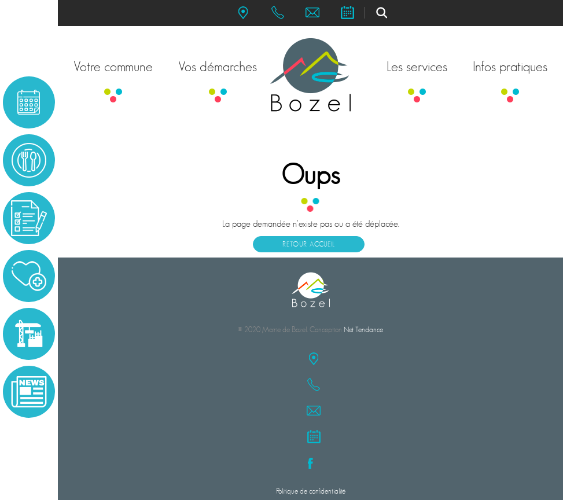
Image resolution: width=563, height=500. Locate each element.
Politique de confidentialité (310, 491)
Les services (417, 66)
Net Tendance (363, 329)
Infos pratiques (510, 66)
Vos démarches (217, 66)
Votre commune (113, 66)
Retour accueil (308, 244)
